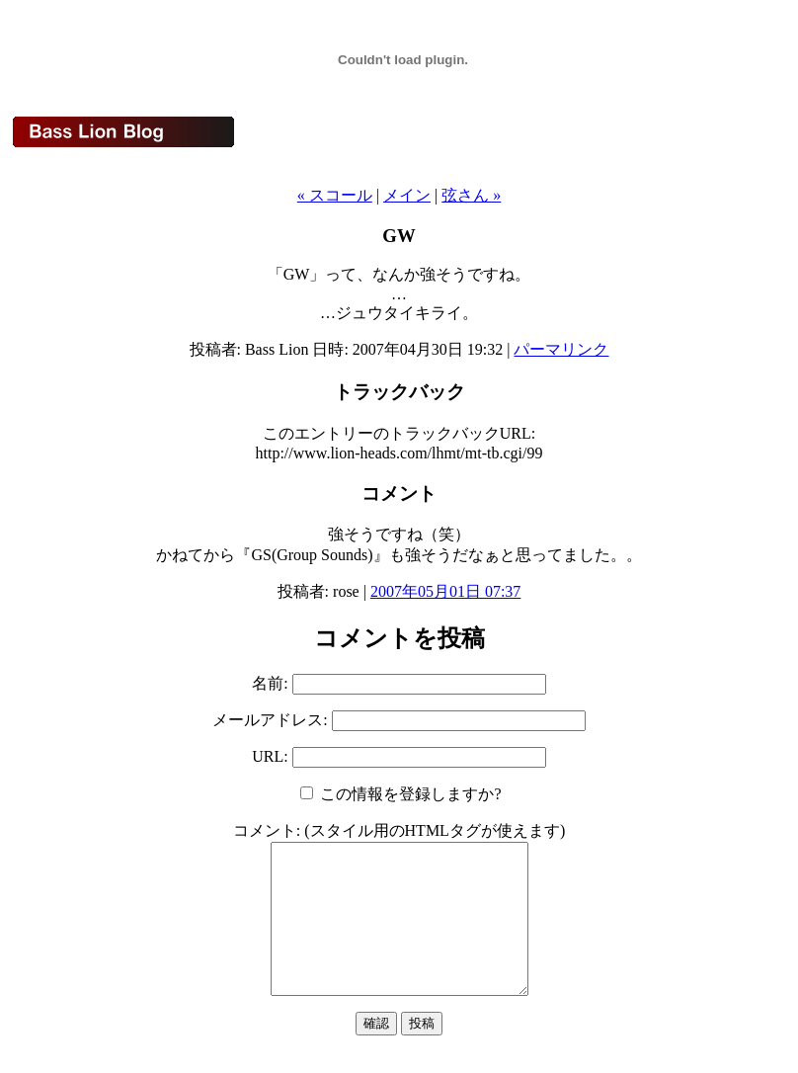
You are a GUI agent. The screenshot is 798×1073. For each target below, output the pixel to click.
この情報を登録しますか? (400, 793)
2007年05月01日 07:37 (445, 591)
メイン (407, 195)
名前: (271, 683)
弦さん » (471, 195)
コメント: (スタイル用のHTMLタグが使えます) (399, 830)
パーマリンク (561, 349)
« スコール (334, 195)
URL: (271, 756)
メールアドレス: (271, 719)
